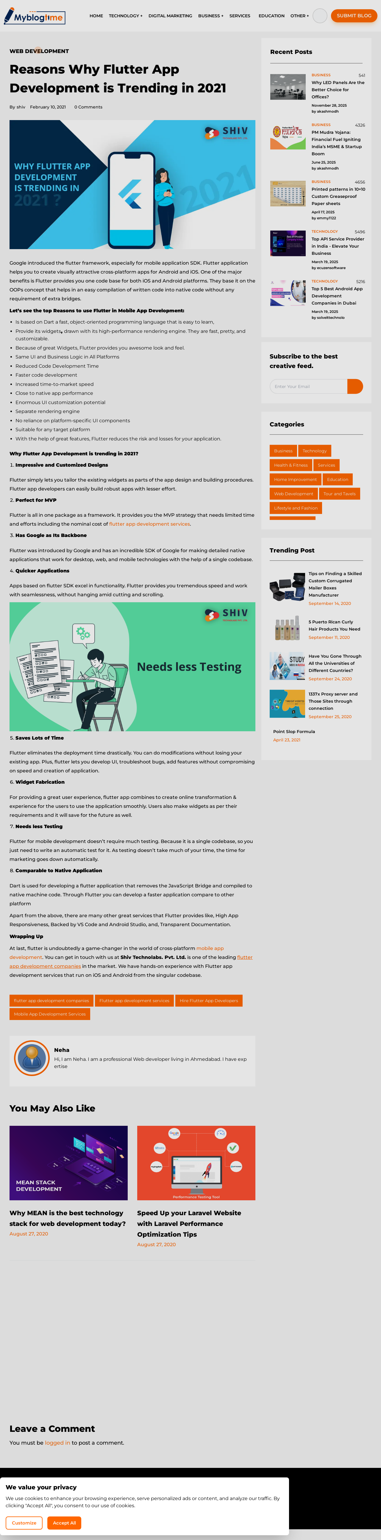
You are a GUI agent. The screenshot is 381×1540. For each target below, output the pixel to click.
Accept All (300, 1521)
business (321, 75)
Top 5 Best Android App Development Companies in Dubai (337, 296)
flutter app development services (149, 524)
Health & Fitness (291, 465)
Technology (315, 451)
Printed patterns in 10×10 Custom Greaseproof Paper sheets (338, 196)
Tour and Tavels (340, 493)
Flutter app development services (134, 1000)
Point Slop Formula (294, 731)
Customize (255, 1521)
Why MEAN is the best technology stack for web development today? (58, 1223)
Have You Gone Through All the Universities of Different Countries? (335, 663)
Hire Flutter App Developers (209, 1000)
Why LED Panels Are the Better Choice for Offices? (338, 90)
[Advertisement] (132, 1348)
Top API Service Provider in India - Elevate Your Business (338, 246)
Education (337, 479)
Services (326, 465)
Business (283, 451)
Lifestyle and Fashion (296, 508)
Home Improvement (295, 479)
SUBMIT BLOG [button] (354, 15)
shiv (17, 107)
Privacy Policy (173, 1508)
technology (325, 231)
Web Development (39, 51)
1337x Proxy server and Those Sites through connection (333, 701)
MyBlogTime (173, 1519)
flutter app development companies (51, 1000)
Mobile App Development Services (50, 1014)
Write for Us (209, 1508)
